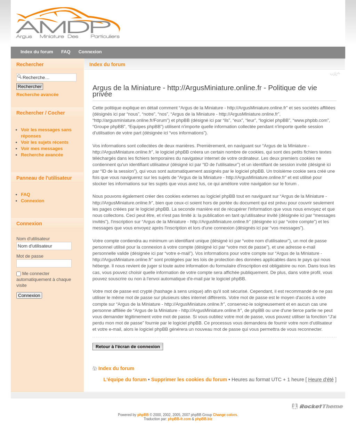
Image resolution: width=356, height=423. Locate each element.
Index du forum (107, 64)
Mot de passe (29, 256)
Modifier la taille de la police (335, 74)
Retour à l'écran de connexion (128, 346)
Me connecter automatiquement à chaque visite (43, 279)
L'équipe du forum (125, 379)
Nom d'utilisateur (33, 238)
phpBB (143, 415)
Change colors (225, 415)
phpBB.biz (203, 419)
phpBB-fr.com (179, 419)
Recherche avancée (37, 94)
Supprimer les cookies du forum (189, 379)
